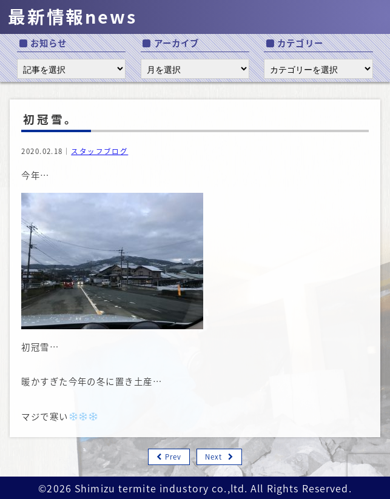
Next (213, 457)
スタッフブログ (99, 151)
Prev (173, 457)
